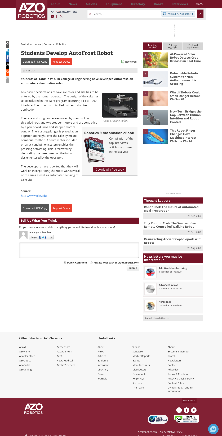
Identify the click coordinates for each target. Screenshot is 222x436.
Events (136, 358)
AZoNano (24, 349)
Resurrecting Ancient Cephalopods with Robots (170, 239)
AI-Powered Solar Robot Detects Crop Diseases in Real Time (186, 57)
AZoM (22, 344)
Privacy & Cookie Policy (181, 376)
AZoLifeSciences (66, 362)
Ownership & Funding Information (180, 387)
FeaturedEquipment (193, 46)
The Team (138, 385)
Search (172, 353)
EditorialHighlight (172, 46)
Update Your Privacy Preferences (45, 431)
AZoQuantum (64, 349)
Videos (136, 344)
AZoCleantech (27, 353)
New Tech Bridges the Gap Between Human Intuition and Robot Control (184, 116)
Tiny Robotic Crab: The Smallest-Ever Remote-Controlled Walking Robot (168, 223)
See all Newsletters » (156, 316)
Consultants (139, 371)
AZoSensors (63, 344)
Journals (102, 376)
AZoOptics (25, 358)
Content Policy (176, 380)
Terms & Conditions (179, 371)
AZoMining (25, 367)
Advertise (173, 367)
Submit (133, 268)
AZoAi (60, 353)
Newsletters (174, 358)
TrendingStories (152, 46)
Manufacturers (141, 362)
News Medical (65, 358)
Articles (101, 353)
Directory (102, 367)
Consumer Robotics (55, 44)
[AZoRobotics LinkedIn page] (52, 16)
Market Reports (141, 353)
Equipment (103, 358)
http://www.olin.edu (34, 196)
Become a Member (178, 349)
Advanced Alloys (168, 282)
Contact (172, 362)
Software (137, 349)
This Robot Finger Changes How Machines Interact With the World (186, 133)
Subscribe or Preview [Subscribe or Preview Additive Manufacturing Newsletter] (170, 269)
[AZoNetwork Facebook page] (56, 16)
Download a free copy (109, 169)
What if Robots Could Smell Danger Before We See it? (186, 95)
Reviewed (131, 61)
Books (100, 371)
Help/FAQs (138, 376)
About (100, 344)
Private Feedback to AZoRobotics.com (116, 262)
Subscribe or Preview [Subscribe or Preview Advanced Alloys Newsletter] (170, 286)
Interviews (103, 362)
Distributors (139, 367)
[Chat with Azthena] (213, 429)
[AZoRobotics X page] (61, 16)
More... (197, 4)
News (37, 44)
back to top (189, 398)
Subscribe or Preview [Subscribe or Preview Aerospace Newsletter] (170, 303)
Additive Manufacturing (173, 265)
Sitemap (137, 380)
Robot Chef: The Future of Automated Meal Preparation (172, 208)
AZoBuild (24, 362)
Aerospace (165, 299)
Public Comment (77, 262)
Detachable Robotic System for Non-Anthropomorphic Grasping (183, 77)
